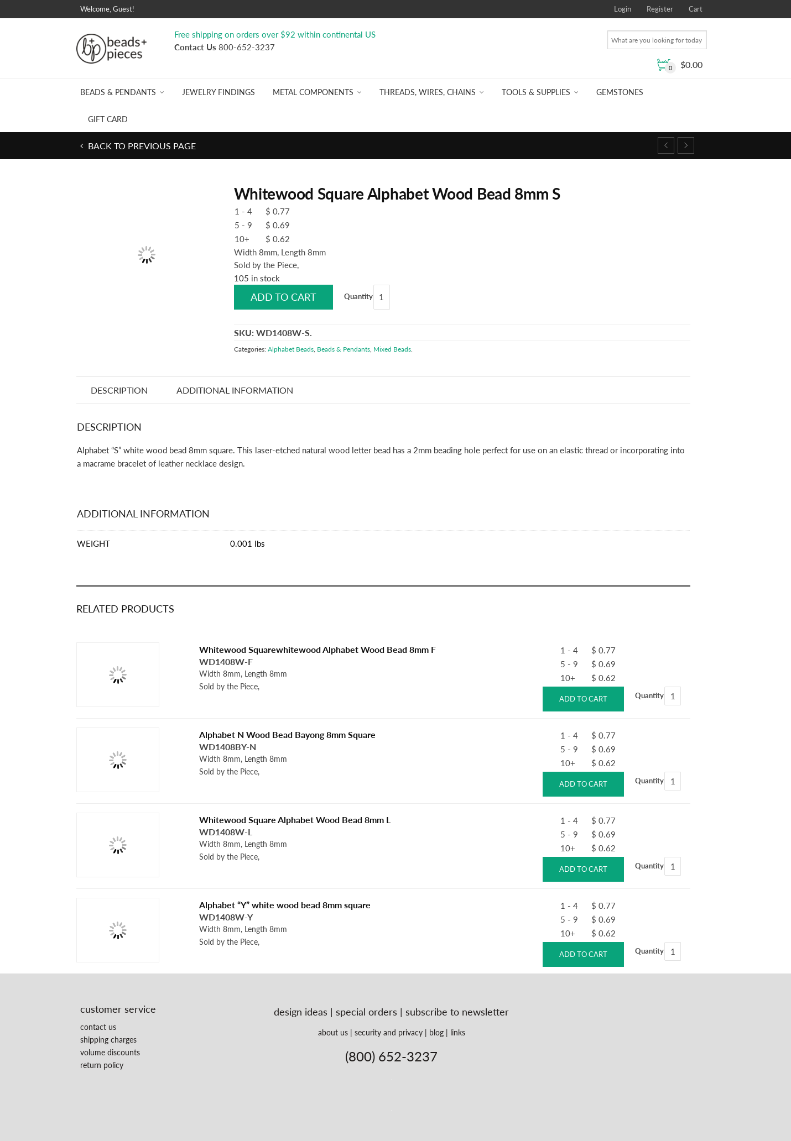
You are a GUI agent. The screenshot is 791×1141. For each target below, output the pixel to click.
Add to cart (283, 297)
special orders (366, 1012)
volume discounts (110, 1052)
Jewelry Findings (218, 92)
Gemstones (619, 92)
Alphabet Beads (291, 349)
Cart (695, 8)
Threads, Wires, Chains (427, 92)
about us (333, 1032)
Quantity (358, 296)
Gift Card (108, 119)
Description (119, 390)
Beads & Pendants (118, 92)
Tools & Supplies (536, 92)
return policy (101, 1065)
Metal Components (313, 92)
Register (660, 8)
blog (436, 1032)
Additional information (234, 390)
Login (622, 8)
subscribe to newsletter (457, 1012)
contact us (98, 1027)
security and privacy (389, 1032)
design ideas (300, 1012)
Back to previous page (141, 145)
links (457, 1032)
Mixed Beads (392, 349)
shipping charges (108, 1039)
